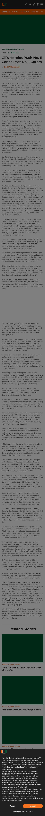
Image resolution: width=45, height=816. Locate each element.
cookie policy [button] (6, 769)
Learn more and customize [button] (22, 811)
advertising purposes (9, 782)
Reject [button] (12, 806)
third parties (6, 774)
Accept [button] (33, 806)
